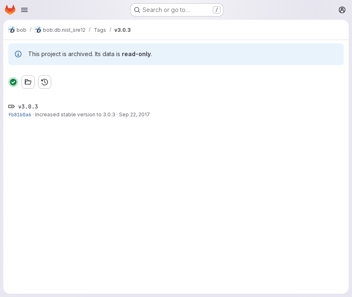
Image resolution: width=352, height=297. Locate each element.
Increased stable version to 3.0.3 (75, 114)
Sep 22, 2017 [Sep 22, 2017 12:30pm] (134, 114)
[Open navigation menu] (24, 9)
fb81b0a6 (19, 114)
